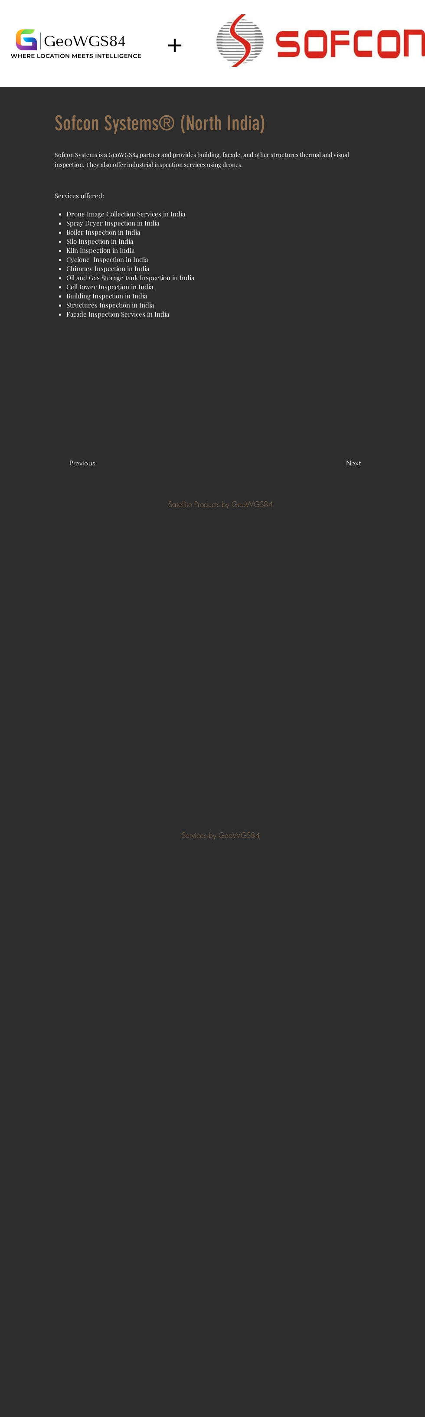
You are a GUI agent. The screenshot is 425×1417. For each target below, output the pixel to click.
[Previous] (98, 463)
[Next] (339, 463)
